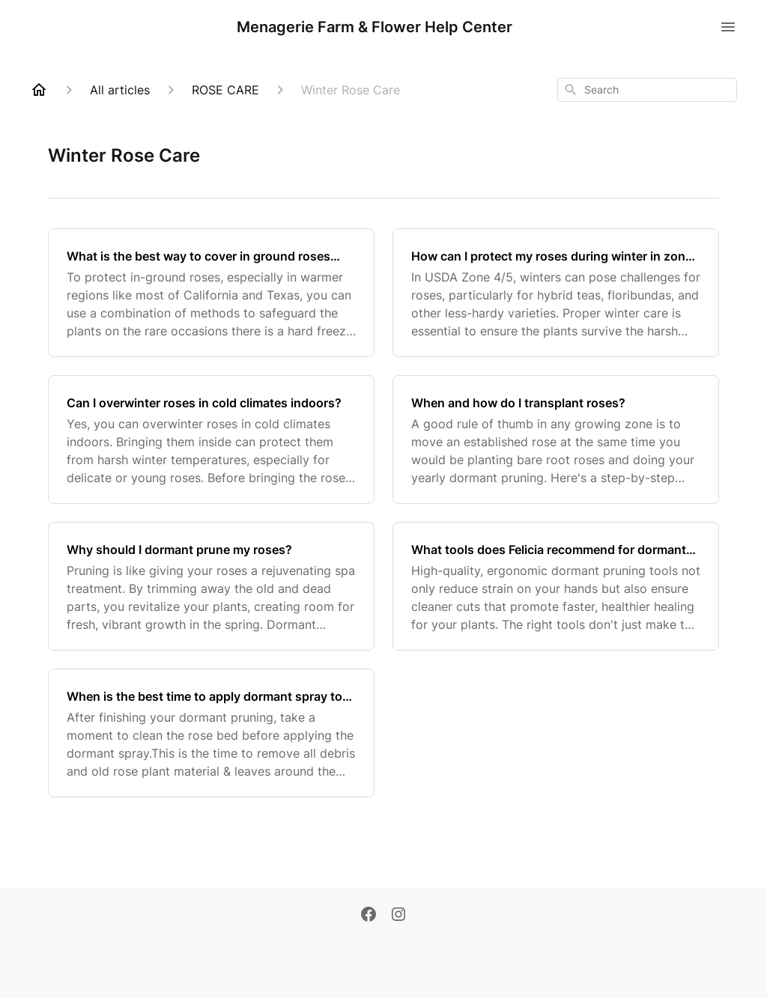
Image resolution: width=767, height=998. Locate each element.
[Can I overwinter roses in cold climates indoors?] (211, 439)
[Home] (39, 90)
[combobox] (647, 90)
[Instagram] (398, 915)
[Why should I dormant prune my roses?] (211, 586)
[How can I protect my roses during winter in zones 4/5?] (555, 292)
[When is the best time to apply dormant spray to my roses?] (211, 733)
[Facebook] (369, 915)
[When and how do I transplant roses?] (555, 439)
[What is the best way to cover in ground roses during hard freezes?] (211, 292)
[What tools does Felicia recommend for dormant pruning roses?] (555, 586)
